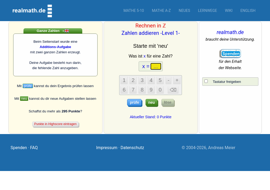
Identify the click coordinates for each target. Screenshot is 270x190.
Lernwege (207, 10)
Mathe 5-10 (133, 10)
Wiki (229, 10)
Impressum (107, 147)
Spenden (19, 147)
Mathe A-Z (161, 10)
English (247, 10)
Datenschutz (132, 147)
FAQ (34, 147)
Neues (184, 10)
